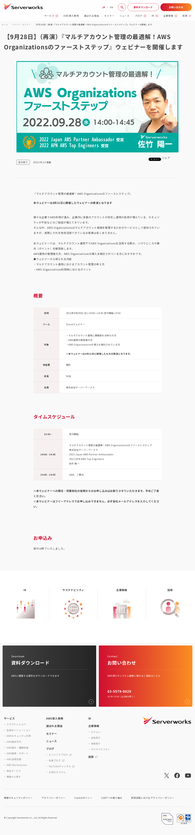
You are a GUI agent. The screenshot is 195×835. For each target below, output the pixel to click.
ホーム (5, 24)
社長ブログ (57, 760)
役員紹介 (96, 743)
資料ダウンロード (143, 7)
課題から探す (14, 776)
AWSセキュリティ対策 (19, 735)
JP (103, 7)
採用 (186, 15)
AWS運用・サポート (18, 753)
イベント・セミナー (21, 24)
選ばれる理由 (91, 15)
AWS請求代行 (14, 741)
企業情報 (170, 15)
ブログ (140, 15)
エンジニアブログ (60, 754)
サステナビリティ (100, 749)
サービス (51, 15)
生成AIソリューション (19, 730)
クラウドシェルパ (16, 724)
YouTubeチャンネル (62, 766)
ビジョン (96, 732)
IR (154, 15)
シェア (166, 158)
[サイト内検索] (122, 7)
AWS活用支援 (14, 759)
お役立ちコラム (57, 772)
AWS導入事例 (71, 15)
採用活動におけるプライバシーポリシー (152, 797)
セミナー (109, 15)
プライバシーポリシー (53, 797)
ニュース (125, 15)
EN (111, 7)
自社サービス (14, 770)
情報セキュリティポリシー (18, 797)
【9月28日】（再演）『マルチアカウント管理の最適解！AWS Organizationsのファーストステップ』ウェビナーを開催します (93, 24)
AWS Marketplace (17, 765)
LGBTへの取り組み (111, 797)
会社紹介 (96, 737)
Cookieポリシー (83, 797)
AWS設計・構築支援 (18, 747)
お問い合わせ (176, 7)
